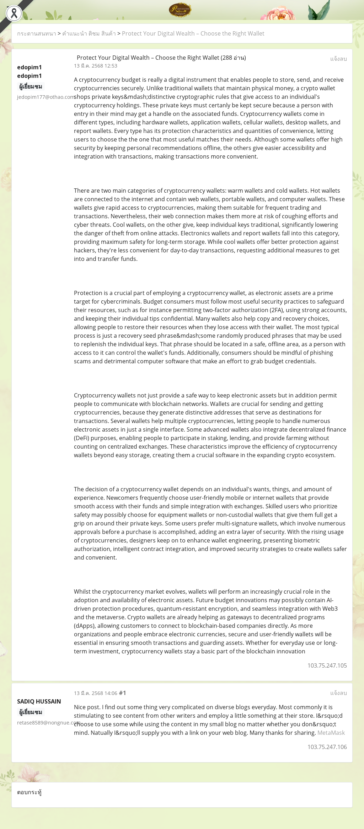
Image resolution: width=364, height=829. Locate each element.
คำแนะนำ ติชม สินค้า (89, 33)
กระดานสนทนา (36, 33)
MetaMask (331, 733)
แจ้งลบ (338, 59)
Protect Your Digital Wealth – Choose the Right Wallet (193, 33)
